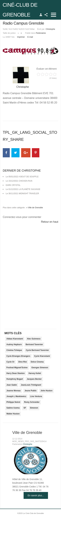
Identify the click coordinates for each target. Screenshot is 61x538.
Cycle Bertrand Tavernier (37, 350)
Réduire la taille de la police (18, 32)
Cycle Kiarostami (42, 356)
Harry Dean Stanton (16, 373)
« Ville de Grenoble (34, 207)
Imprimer (21, 37)
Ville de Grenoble (27, 432)
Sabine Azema (13, 408)
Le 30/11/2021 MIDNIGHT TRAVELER (22, 193)
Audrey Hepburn (14, 344)
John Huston (46, 391)
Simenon (34, 408)
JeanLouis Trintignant (31, 385)
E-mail (30, 37)
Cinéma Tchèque (14, 350)
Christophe (50, 29)
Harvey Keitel (35, 373)
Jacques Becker (34, 379)
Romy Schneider (32, 402)
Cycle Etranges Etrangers (18, 356)
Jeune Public (31, 391)
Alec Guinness (34, 339)
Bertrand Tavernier (34, 344)
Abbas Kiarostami (15, 339)
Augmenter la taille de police (21, 32)
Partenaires (41, 33)
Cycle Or (10, 362)
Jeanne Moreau (14, 391)
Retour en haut (49, 221)
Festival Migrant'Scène (17, 367)
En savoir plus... (36, 495)
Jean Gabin (12, 385)
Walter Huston (13, 414)
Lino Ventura (36, 396)
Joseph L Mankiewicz (16, 396)
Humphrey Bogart (15, 379)
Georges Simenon (39, 367)
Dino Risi (22, 362)
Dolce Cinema (37, 362)
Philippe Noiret (13, 402)
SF (24, 408)
